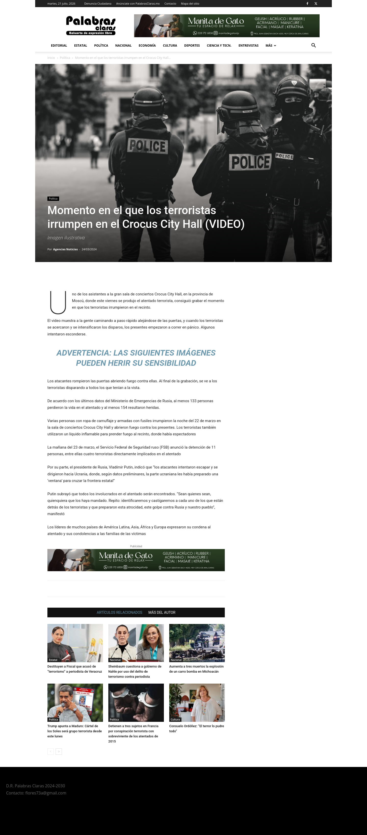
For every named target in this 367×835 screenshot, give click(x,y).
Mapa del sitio (190, 3)
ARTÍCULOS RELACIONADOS (119, 612)
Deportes (192, 45)
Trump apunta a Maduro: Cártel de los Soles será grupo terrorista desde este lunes (74, 731)
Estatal (80, 45)
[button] (313, 46)
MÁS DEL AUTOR (161, 612)
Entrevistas (248, 45)
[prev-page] (50, 751)
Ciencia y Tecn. (219, 45)
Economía (147, 45)
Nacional (123, 45)
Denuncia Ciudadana (97, 3)
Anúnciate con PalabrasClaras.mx (138, 3)
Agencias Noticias (65, 249)
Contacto (170, 3)
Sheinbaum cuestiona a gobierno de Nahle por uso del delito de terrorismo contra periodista (134, 671)
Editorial (59, 45)
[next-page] (59, 751)
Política (101, 45)
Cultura (170, 45)
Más (271, 45)
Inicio (51, 58)
